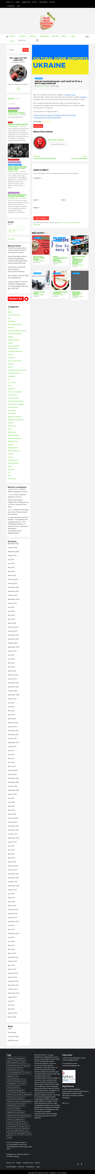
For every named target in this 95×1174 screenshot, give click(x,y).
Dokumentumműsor (14, 162)
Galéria (10, 367)
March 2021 (12, 766)
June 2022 (11, 707)
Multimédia (12, 426)
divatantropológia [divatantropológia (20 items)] (14, 1065)
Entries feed (12, 1032)
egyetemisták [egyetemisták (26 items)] (12, 1069)
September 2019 (13, 838)
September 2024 (13, 599)
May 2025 (11, 567)
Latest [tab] (18, 98)
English (18, 2)
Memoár (11, 423)
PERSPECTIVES (57, 240)
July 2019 (11, 846)
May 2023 (11, 663)
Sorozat (10, 454)
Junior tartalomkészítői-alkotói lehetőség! (60, 259)
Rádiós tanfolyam (14, 451)
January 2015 (12, 977)
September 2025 (13, 551)
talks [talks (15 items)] (9, 1130)
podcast (10, 444)
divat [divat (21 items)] (23, 1062)
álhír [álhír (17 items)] (9, 1137)
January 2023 (12, 679)
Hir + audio (12, 382)
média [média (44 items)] (18, 1108)
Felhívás (10, 355)
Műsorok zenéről (13, 435)
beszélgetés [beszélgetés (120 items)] (20, 1058)
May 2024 (11, 615)
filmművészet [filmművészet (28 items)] (12, 1083)
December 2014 (13, 981)
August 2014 (12, 997)
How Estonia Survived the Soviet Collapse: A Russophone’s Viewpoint (16, 269)
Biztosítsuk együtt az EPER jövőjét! (39, 258)
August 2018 (12, 890)
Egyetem (23, 36)
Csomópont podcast (15, 324)
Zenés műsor (12, 479)
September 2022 (13, 695)
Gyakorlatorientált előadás (17, 370)
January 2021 (12, 774)
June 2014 (11, 1005)
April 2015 (11, 965)
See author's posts (58, 144)
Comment (37, 178)
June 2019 (11, 850)
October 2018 (12, 882)
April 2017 (11, 929)
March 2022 (12, 719)
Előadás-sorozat (14, 108)
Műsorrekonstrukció (15, 164)
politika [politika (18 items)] (18, 1123)
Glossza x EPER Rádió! (73, 157)
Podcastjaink (11, 6)
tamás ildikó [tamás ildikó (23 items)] (18, 1130)
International (12, 395)
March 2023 (12, 671)
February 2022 (13, 723)
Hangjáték (11, 376)
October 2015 (12, 961)
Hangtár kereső (26, 2)
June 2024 (11, 611)
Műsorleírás (12, 432)
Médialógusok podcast (16, 420)
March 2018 (12, 906)
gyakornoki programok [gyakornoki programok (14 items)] (16, 1091)
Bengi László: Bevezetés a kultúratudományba (17, 195)
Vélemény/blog (13, 463)
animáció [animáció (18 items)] (11, 1058)
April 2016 (11, 949)
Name (36, 200)
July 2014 (11, 1001)
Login (18, 6)
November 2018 (13, 878)
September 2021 (13, 742)
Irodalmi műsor (13, 398)
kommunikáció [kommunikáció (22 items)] (26, 1101)
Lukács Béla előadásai (16, 113)
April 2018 (11, 902)
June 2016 (11, 941)
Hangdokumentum (14, 373)
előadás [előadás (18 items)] (10, 1076)
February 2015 (13, 973)
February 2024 (13, 627)
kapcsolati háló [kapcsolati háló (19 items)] (13, 1101)
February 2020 (13, 818)
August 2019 (12, 842)
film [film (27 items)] (23, 1080)
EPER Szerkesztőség (14, 500)
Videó (10, 466)
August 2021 (12, 746)
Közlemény (39, 78)
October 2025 (12, 547)
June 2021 (11, 754)
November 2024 (13, 591)
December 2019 (13, 826)
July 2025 (11, 559)
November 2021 (13, 734)
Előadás (10, 337)
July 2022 (11, 703)
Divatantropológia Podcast (17, 331)
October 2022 (12, 691)
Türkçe (10, 457)
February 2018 (13, 910)
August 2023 (12, 651)
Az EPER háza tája (78, 238)
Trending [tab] (12, 103)
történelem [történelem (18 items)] (20, 1134)
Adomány (52, 2)
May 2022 (11, 711)
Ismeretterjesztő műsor (16, 401)
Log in (10, 1028)
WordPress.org (13, 1040)
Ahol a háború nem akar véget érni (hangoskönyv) (18, 276)
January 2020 (12, 822)
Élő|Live (34, 2)
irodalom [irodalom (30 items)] (27, 1094)
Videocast (11, 469)
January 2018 (12, 913)
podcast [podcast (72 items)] (10, 1123)
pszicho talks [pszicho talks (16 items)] (23, 1126)
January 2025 (12, 583)
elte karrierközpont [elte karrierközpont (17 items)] (15, 1073)
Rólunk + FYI (9, 2)
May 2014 (11, 1009)
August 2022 (12, 699)
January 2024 (12, 631)
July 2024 (11, 607)
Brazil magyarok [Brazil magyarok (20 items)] (13, 1062)
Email (63, 200)
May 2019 (11, 854)
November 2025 (13, 544)
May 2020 (11, 806)
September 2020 (13, 790)
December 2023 (13, 635)
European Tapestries (15, 351)
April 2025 (11, 571)
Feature (34, 36)
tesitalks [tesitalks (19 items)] (11, 1134)
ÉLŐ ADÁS (11, 239)
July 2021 (11, 750)
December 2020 (13, 778)
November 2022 (13, 687)
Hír (9, 379)
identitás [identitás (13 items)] (11, 1094)
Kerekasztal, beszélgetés (16, 404)
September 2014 (13, 993)
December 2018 (13, 874)
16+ (9, 309)
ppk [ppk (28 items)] (25, 1123)
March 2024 (12, 623)
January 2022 (12, 727)
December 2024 (13, 587)
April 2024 (11, 619)
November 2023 (13, 639)
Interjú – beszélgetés (15, 392)
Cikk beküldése (43, 2)
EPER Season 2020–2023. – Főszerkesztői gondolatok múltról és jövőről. (79, 260)
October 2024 (12, 595)
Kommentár (12, 410)
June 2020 (11, 802)
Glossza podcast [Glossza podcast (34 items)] (13, 1087)
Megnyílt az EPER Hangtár (18, 124)
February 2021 (13, 770)
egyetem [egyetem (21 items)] (26, 1065)
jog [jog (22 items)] (9, 1098)
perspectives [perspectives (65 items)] (19, 1119)
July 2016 (11, 937)
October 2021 (12, 738)
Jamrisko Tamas (43, 86)
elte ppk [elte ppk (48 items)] (27, 1073)
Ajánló (10, 312)
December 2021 (13, 730)
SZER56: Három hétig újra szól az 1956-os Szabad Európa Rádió (17, 168)
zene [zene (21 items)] (28, 1134)
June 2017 (11, 925)
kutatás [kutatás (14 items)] (10, 1108)
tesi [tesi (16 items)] (26, 1130)
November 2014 (13, 985)
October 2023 (12, 643)
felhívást (83, 97)
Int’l (13, 41)
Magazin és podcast (15, 417)
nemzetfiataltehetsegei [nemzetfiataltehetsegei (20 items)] (16, 1112)
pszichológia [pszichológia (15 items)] (12, 1126)
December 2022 (13, 683)
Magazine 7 (54, 1173)
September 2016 (13, 933)
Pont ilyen (37, 121)
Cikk (55, 238)
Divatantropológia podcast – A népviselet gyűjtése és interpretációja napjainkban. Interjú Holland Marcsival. (18, 259)
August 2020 (12, 794)
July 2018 (11, 894)
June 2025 (11, 563)
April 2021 (11, 762)
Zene (74, 36)
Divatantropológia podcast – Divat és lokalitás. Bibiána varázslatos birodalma (18, 250)
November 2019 (13, 830)
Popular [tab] (11, 98)
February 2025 (13, 579)
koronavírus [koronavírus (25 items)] (12, 1105)
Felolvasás (11, 358)
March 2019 (12, 862)
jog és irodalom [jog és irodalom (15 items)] (17, 1098)
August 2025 (12, 555)
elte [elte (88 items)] (20, 1069)
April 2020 (11, 810)
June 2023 (11, 659)
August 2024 (12, 603)
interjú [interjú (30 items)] (19, 1094)
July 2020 (11, 798)
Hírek (13, 36)
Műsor (64, 36)
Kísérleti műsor (13, 407)
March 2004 (12, 1017)
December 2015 (13, 957)
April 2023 (11, 667)
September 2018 (13, 886)
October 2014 (12, 989)
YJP (9, 472)
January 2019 (12, 870)
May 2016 (11, 945)
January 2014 (12, 1013)
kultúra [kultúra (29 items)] (21, 1105)
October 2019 (12, 834)
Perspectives (44, 36)
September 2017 (13, 921)
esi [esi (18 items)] (16, 1076)
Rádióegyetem (13, 111)
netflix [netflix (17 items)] (10, 1119)
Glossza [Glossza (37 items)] (22, 1083)
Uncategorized (13, 460)
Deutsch (10, 327)
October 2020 (12, 786)
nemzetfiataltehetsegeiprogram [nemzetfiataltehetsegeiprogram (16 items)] (19, 1116)
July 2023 (11, 655)
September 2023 (13, 647)
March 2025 (12, 575)
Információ (11, 389)
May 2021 (11, 758)
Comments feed (13, 1036)
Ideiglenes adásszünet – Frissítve (77, 293)
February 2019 (13, 866)
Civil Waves (55, 36)
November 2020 (13, 782)
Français (11, 364)
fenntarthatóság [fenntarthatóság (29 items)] (14, 1080)
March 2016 (12, 953)
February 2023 (13, 675)
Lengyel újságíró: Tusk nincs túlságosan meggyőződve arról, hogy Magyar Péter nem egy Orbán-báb (18, 285)
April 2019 (11, 858)
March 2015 (12, 969)
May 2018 (11, 898)
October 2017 (12, 918)
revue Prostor (70, 95)
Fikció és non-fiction (14, 361)
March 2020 (12, 814)
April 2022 (11, 715)
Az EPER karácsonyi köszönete (46, 157)
